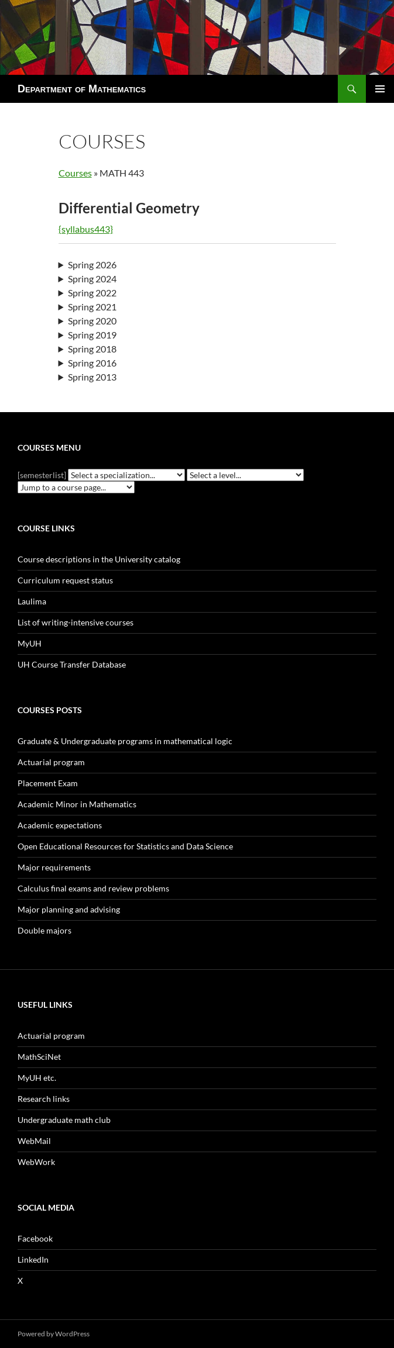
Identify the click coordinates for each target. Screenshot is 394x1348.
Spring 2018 (92, 348)
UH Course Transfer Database (72, 664)
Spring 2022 (92, 292)
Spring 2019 (92, 334)
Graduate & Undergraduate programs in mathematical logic (125, 741)
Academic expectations (60, 825)
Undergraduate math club (64, 1120)
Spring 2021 (92, 306)
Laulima (32, 601)
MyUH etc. (37, 1078)
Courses (75, 172)
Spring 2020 (92, 320)
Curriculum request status (65, 580)
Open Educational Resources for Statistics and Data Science (125, 846)
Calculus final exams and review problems (93, 888)
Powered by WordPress (54, 1333)
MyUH (30, 643)
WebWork (36, 1162)
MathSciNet (39, 1057)
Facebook (35, 1238)
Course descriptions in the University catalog (99, 559)
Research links (44, 1099)
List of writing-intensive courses (75, 622)
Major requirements (54, 867)
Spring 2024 (92, 278)
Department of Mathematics (82, 89)
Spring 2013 (92, 376)
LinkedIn (33, 1259)
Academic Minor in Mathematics (77, 804)
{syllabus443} (86, 228)
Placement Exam (48, 783)
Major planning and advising (69, 909)
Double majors (44, 930)
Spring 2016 (92, 362)
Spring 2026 (92, 264)
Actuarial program (51, 762)
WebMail (34, 1141)
